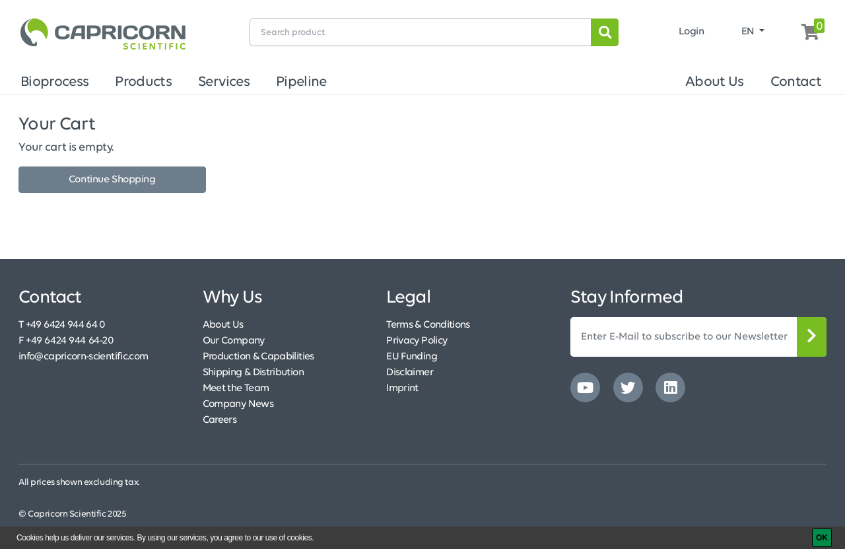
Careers (220, 420)
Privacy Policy (416, 341)
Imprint (402, 388)
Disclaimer (409, 372)
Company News (238, 404)
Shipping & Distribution (253, 372)
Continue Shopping (112, 179)
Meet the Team (236, 388)
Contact (795, 82)
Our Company (234, 341)
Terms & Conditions (427, 325)
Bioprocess (54, 82)
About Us (714, 82)
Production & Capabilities (258, 356)
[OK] (822, 538)
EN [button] (749, 31)
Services (224, 82)
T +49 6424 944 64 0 (62, 325)
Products (143, 82)
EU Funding (411, 356)
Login (691, 31)
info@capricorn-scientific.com (83, 356)
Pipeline (301, 82)
